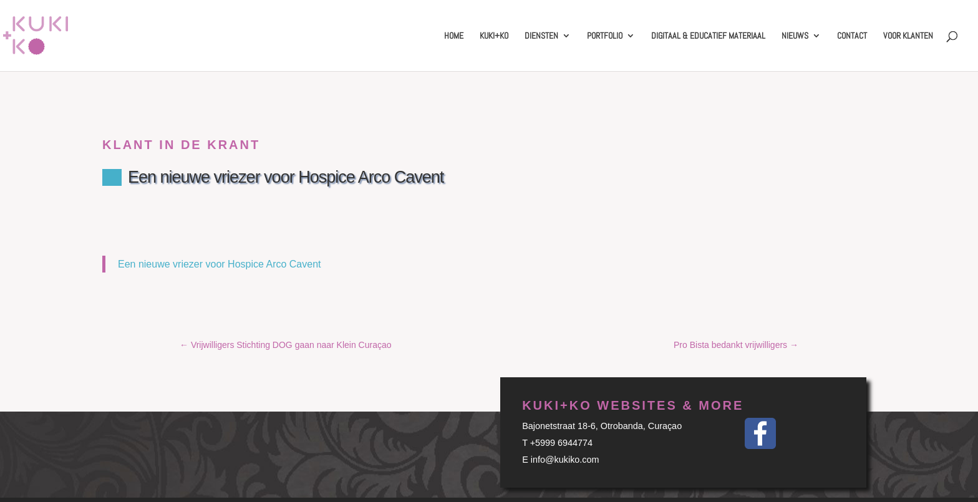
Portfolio (604, 36)
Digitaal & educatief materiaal (708, 36)
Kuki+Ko (494, 36)
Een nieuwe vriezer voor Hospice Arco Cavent (219, 264)
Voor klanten (908, 36)
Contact (852, 36)
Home (453, 36)
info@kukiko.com (565, 460)
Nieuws (795, 36)
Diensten (541, 36)
